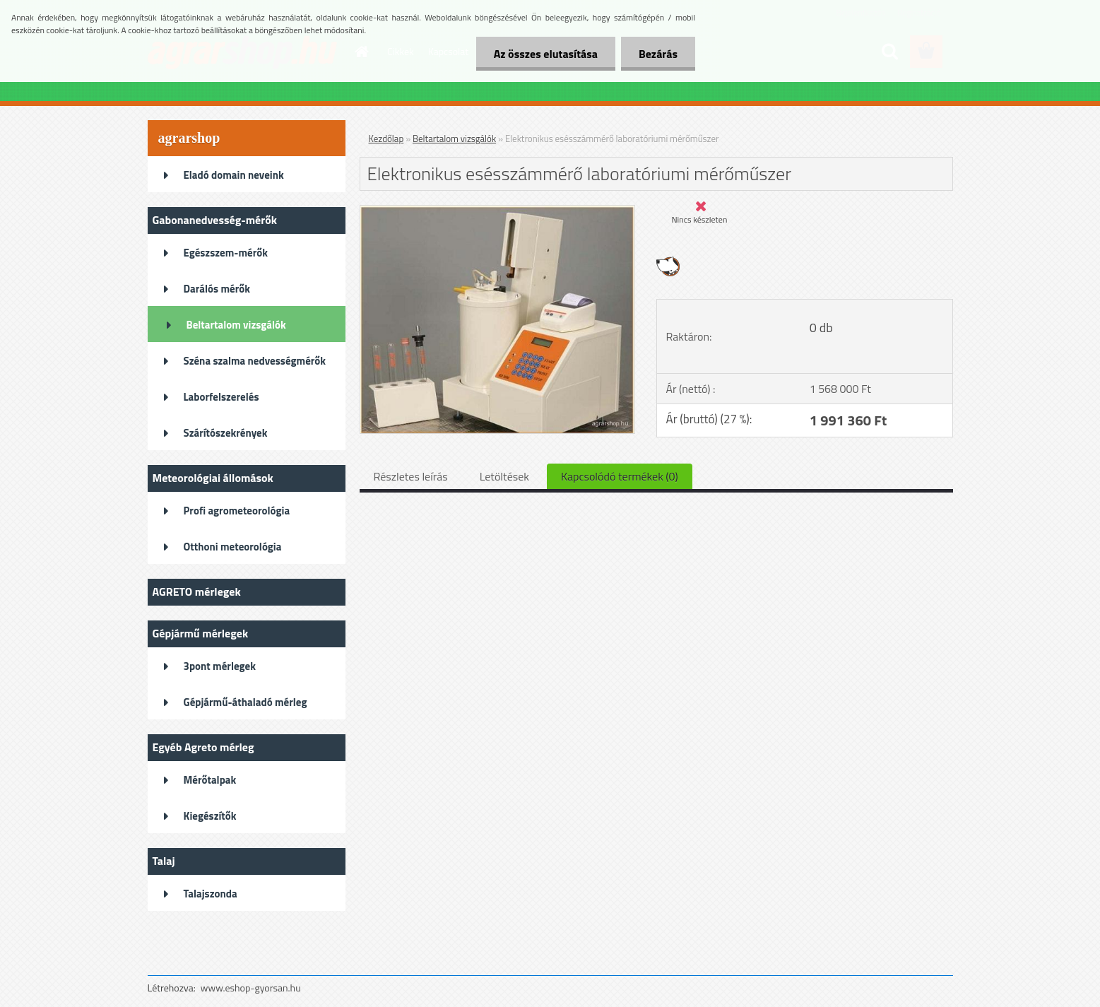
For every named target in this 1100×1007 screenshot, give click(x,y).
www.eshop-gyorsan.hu (251, 987)
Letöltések (504, 476)
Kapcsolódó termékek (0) (619, 476)
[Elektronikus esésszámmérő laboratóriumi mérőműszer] (497, 211)
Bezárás (658, 53)
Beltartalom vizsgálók (454, 138)
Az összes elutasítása (546, 53)
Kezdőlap (386, 138)
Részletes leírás (411, 476)
